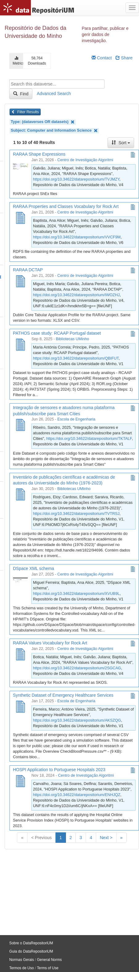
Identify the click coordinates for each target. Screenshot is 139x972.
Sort (121, 142)
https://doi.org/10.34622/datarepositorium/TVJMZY (76, 179)
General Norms (49, 960)
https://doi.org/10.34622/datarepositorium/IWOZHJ (76, 295)
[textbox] (56, 84)
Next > (106, 837)
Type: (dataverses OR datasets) (43, 122)
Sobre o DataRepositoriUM (31, 943)
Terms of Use (48, 968)
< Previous (41, 837)
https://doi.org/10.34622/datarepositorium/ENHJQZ (77, 795)
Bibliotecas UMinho (72, 339)
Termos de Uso (21, 968)
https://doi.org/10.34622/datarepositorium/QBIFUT (76, 358)
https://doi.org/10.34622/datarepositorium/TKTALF (89, 438)
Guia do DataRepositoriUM (31, 951)
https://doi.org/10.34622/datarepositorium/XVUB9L (76, 594)
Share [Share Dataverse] (124, 57)
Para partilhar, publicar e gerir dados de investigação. (105, 34)
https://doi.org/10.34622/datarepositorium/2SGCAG (77, 668)
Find (20, 93)
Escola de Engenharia (76, 419)
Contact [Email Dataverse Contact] (102, 57)
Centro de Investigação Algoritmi (85, 160)
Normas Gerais (21, 960)
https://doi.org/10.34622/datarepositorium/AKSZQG (77, 720)
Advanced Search (54, 93)
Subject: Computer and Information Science (54, 130)
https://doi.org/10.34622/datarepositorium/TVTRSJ (76, 514)
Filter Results (25, 112)
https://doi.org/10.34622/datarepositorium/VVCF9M (77, 237)
